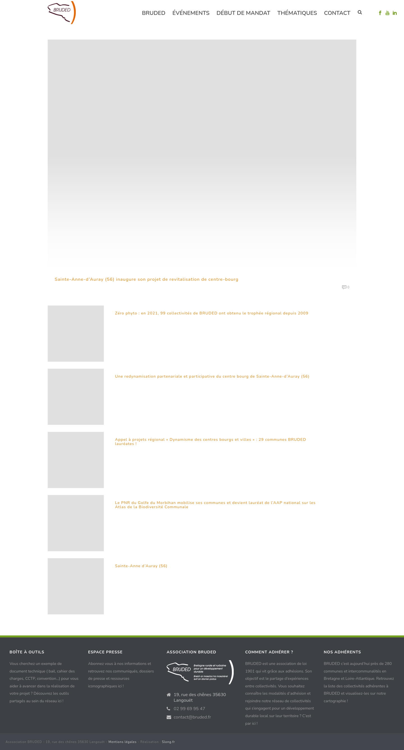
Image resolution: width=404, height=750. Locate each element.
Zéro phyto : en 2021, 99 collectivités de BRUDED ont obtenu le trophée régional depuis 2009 (211, 313)
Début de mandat (243, 13)
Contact (337, 13)
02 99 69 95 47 (189, 708)
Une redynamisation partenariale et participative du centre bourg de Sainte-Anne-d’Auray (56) (212, 376)
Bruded (154, 13)
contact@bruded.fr (192, 717)
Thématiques (297, 13)
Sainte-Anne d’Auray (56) (141, 566)
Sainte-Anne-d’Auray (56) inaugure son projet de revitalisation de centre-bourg (146, 279)
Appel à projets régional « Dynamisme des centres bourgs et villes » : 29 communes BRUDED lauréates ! (210, 442)
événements (191, 13)
